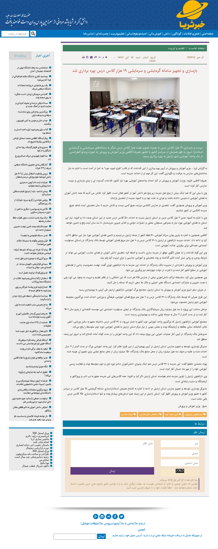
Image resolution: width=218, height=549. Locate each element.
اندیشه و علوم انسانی (136, 33)
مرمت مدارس (128, 414)
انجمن (141, 529)
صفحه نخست (197, 48)
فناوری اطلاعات (191, 33)
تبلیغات (94, 523)
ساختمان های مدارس (150, 414)
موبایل (85, 523)
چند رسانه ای (102, 33)
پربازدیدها (20, 55)
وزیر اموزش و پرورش (195, 414)
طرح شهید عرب (173, 414)
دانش (167, 33)
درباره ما (140, 523)
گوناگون (176, 33)
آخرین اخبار (43, 55)
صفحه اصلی (208, 33)
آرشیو (117, 523)
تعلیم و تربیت (117, 33)
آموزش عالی (155, 33)
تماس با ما (88, 33)
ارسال (101, 536)
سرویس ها (106, 523)
